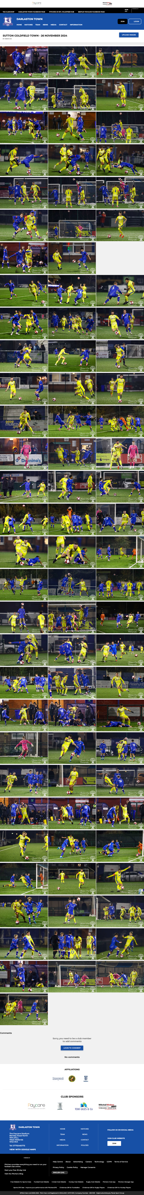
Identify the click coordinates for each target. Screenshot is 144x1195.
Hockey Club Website (76, 1182)
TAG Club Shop (8, 12)
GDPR (109, 1162)
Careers (89, 1162)
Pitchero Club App (109, 1182)
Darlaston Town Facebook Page (31, 12)
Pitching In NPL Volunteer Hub (61, 12)
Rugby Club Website (93, 1182)
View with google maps (22, 1149)
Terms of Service (121, 1162)
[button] (19, 25)
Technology (99, 1162)
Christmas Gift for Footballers (70, 1187)
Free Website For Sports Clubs (20, 1182)
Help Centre (58, 1162)
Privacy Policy (58, 1167)
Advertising (78, 1162)
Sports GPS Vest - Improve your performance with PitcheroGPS (35, 1187)
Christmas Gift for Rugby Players (93, 1187)
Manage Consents (88, 1167)
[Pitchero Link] (136, 11)
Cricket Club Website (59, 1182)
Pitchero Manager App (126, 1182)
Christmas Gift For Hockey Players (119, 1187)
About (68, 1162)
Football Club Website (41, 1182)
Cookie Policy (72, 1167)
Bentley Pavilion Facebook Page (91, 12)
